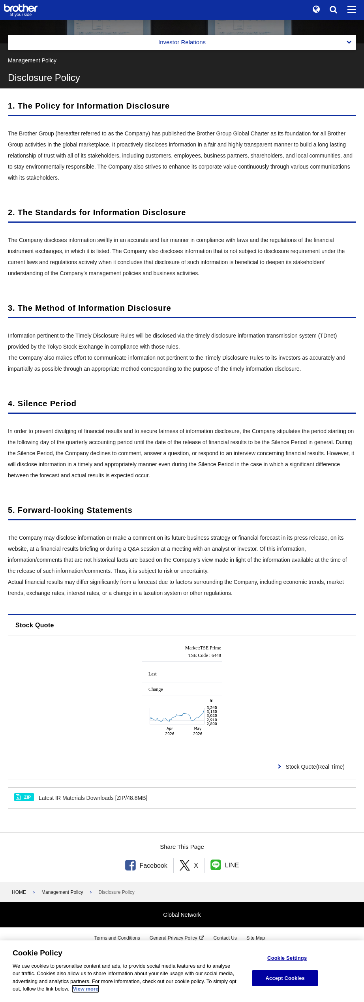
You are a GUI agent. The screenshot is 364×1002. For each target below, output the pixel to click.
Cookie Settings (287, 958)
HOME (19, 892)
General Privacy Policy (173, 938)
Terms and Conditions (117, 938)
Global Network (182, 915)
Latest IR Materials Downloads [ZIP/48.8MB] (80, 797)
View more (85, 989)
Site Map (255, 938)
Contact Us (225, 938)
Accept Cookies (285, 978)
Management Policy (62, 892)
